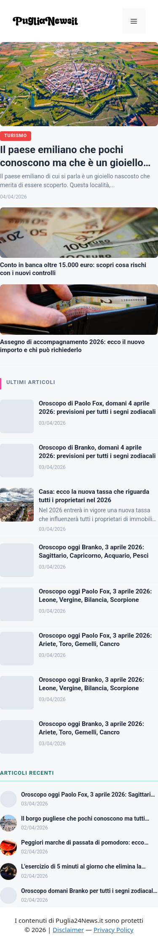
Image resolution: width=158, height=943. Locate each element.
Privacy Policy (114, 929)
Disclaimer (68, 929)
